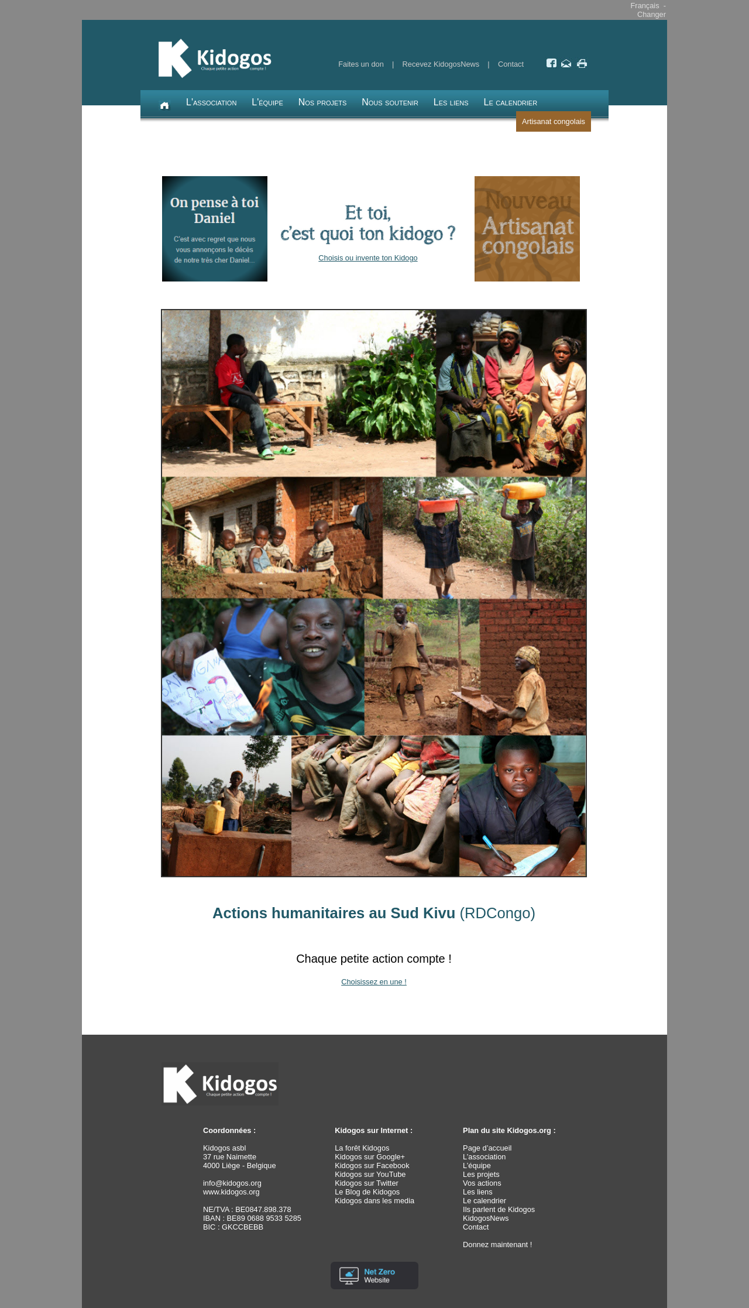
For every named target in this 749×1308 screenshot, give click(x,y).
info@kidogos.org (232, 1183)
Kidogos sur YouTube (370, 1174)
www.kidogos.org (231, 1191)
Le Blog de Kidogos (367, 1191)
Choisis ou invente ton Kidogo (367, 257)
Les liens (451, 102)
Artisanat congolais (553, 121)
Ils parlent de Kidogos (499, 1209)
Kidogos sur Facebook (372, 1165)
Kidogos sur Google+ (370, 1156)
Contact (511, 64)
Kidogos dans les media (374, 1200)
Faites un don (361, 64)
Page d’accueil (487, 1148)
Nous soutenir (390, 102)
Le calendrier (511, 102)
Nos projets (322, 102)
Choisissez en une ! (374, 981)
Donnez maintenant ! (497, 1244)
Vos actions (482, 1183)
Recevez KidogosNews (441, 64)
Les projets (481, 1174)
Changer (651, 14)
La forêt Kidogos (362, 1148)
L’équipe (477, 1165)
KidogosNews (486, 1218)
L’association (484, 1156)
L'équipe (267, 102)
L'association (211, 102)
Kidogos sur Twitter (366, 1183)
